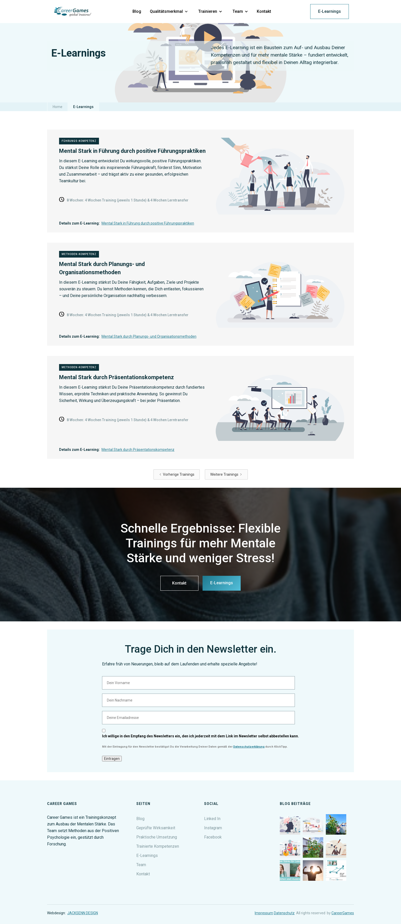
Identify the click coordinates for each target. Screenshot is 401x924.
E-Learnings (329, 11)
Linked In (212, 818)
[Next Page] (226, 474)
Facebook (213, 837)
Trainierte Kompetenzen (157, 846)
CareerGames (342, 913)
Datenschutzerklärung (248, 746)
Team (141, 864)
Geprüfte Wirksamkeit (155, 827)
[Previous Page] (176, 474)
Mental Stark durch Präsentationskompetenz (138, 450)
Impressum (264, 913)
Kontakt (179, 583)
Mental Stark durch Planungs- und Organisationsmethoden (149, 336)
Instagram (213, 827)
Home (57, 107)
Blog (140, 818)
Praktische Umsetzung (156, 837)
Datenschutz (284, 913)
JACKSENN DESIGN (82, 913)
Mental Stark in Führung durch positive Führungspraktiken (148, 223)
